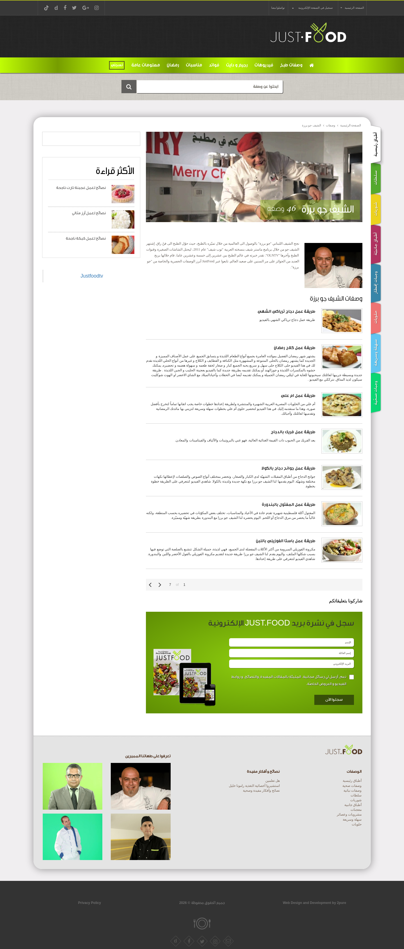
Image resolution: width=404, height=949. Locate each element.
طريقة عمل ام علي (298, 395)
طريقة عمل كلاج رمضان (294, 347)
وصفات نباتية (353, 790)
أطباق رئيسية (352, 781)
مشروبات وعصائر (349, 814)
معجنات (356, 810)
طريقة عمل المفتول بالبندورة (288, 504)
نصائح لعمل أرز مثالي (89, 213)
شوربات (356, 800)
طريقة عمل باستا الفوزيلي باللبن (285, 541)
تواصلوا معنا (278, 7)
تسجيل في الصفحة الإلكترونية (315, 7)
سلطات (356, 795)
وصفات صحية (352, 786)
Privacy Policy (89, 903)
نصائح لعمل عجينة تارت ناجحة (81, 188)
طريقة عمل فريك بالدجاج (293, 432)
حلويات (357, 824)
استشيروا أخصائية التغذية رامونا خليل (254, 786)
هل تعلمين (272, 781)
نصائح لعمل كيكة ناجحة (86, 238)
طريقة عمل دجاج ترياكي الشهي (286, 311)
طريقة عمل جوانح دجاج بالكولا (288, 468)
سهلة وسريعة (352, 819)
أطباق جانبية (353, 805)
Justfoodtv (92, 276)
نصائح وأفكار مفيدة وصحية (261, 790)
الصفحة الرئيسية (354, 7)
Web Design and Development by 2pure (314, 903)
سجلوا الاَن (334, 699)
